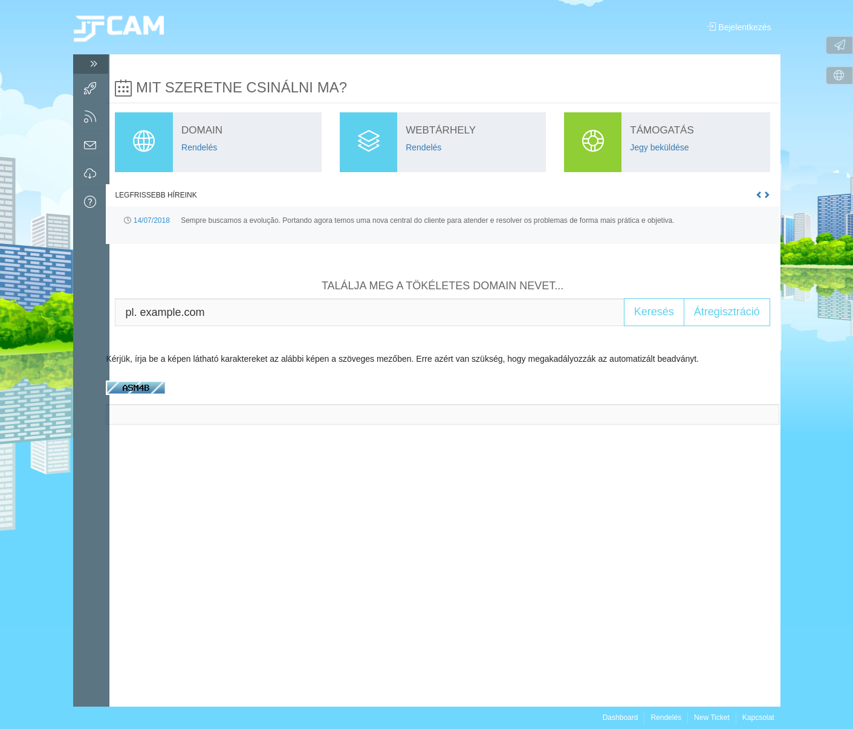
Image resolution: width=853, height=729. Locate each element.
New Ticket (712, 717)
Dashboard (620, 717)
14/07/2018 (155, 220)
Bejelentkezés (739, 27)
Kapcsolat (758, 717)
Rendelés (665, 717)
